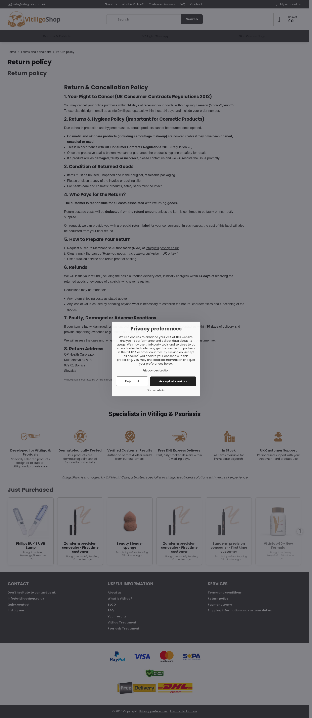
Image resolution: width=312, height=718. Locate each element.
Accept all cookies (173, 381)
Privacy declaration (156, 370)
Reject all (132, 381)
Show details (156, 390)
